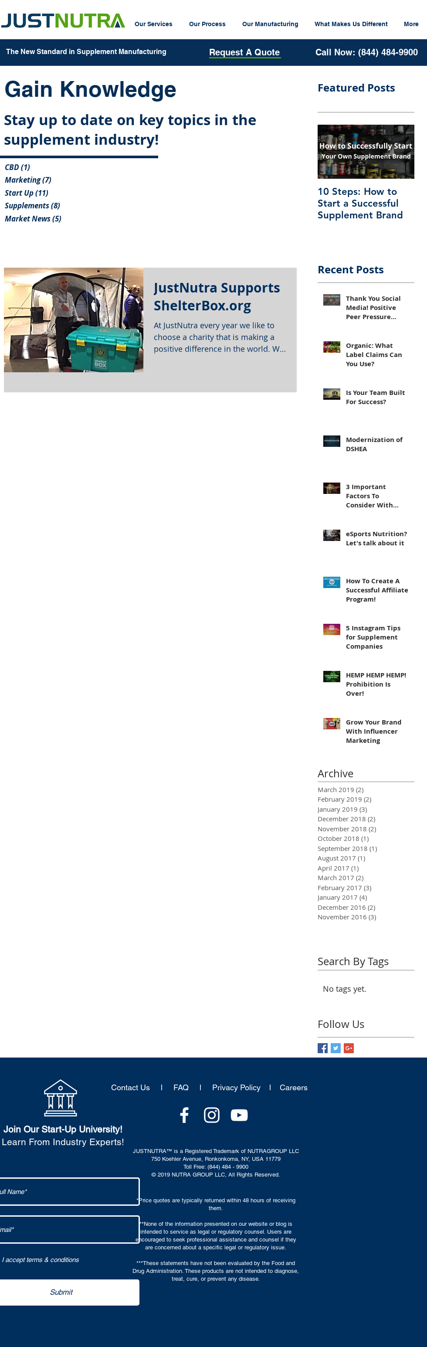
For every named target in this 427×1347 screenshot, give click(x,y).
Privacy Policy (236, 1087)
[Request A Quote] (244, 52)
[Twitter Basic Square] (336, 1048)
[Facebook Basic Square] (323, 1048)
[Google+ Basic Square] (349, 1048)
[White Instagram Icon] (211, 1115)
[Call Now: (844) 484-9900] (366, 52)
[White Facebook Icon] (184, 1115)
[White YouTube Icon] (239, 1115)
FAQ (181, 1087)
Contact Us (132, 1087)
